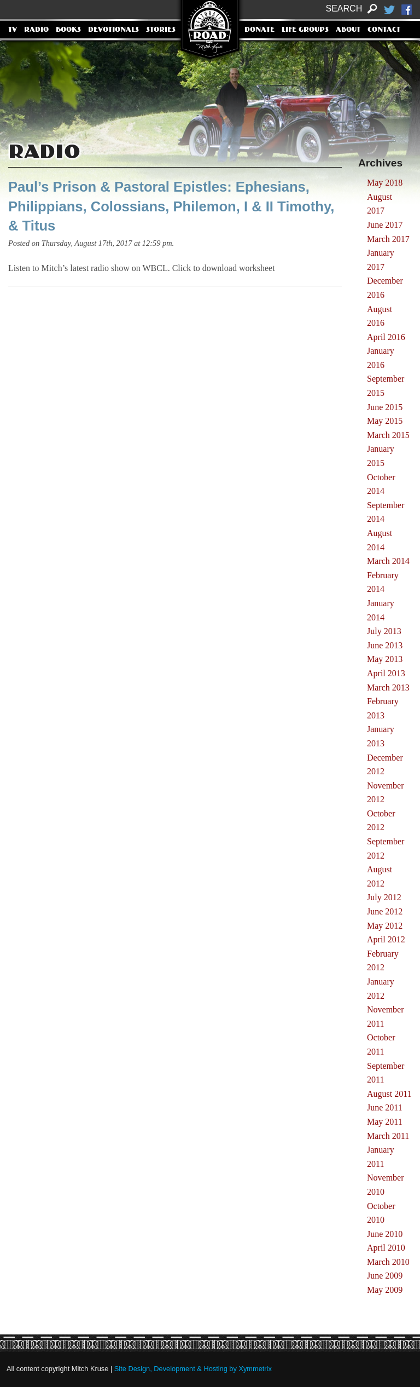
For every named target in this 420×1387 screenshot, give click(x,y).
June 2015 (384, 407)
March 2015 (388, 435)
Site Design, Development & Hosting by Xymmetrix (193, 1369)
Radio (36, 30)
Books (68, 30)
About (348, 30)
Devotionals (113, 30)
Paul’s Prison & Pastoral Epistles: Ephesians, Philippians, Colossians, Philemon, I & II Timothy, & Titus (171, 206)
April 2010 (386, 1247)
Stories (161, 30)
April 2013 (386, 673)
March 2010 (388, 1262)
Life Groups (305, 30)
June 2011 (384, 1107)
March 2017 (388, 239)
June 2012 (384, 911)
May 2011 (384, 1121)
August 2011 (389, 1093)
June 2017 (384, 224)
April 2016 (386, 337)
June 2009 (384, 1275)
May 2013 (384, 659)
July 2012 (384, 897)
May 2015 (384, 420)
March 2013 (388, 687)
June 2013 (384, 645)
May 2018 (384, 182)
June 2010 (384, 1234)
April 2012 (386, 939)
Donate (259, 30)
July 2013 (384, 631)
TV (12, 30)
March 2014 (388, 561)
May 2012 (384, 925)
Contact (384, 30)
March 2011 (388, 1136)
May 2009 (384, 1289)
